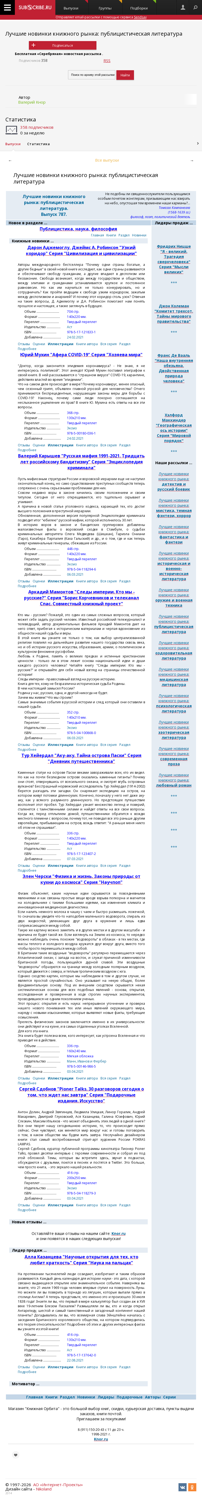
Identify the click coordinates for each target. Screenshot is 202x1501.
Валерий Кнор (32, 102)
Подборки (143, 5)
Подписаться (62, 45)
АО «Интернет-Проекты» (58, 1484)
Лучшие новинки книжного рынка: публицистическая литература (93, 33)
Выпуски (76, 5)
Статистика (20, 119)
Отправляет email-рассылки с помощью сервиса (101, 17)
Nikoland (44, 1489)
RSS (106, 60)
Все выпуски (107, 160)
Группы (110, 5)
